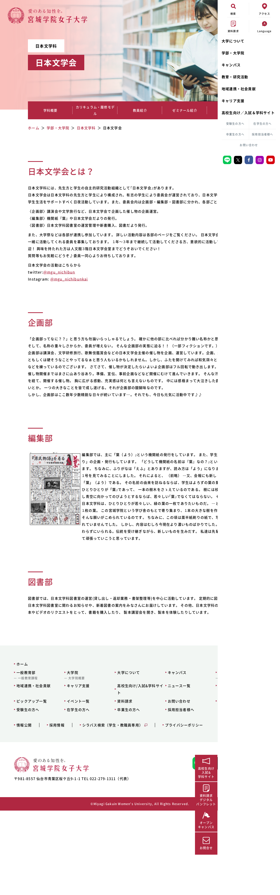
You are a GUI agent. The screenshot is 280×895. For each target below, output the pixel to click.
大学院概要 (62, 755)
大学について (233, 40)
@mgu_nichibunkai (63, 292)
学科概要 (39, 110)
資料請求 (99, 777)
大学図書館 (180, 755)
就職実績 (178, 110)
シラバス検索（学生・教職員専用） (109, 802)
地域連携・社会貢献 (239, 88)
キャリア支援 (233, 100)
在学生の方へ (262, 124)
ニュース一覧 (142, 762)
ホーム (19, 740)
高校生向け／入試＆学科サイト (248, 112)
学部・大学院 (233, 52)
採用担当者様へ (262, 134)
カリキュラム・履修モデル (74, 110)
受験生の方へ (235, 124)
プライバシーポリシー (181, 802)
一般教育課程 (25, 755)
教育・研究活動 (235, 76)
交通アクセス (181, 777)
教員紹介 (109, 110)
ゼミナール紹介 (143, 110)
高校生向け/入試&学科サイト (109, 766)
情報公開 (21, 802)
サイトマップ (181, 762)
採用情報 (53, 802)
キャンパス (231, 64)
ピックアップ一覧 (28, 777)
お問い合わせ (249, 145)
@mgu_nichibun (53, 285)
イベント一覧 (64, 777)
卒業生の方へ (235, 134)
